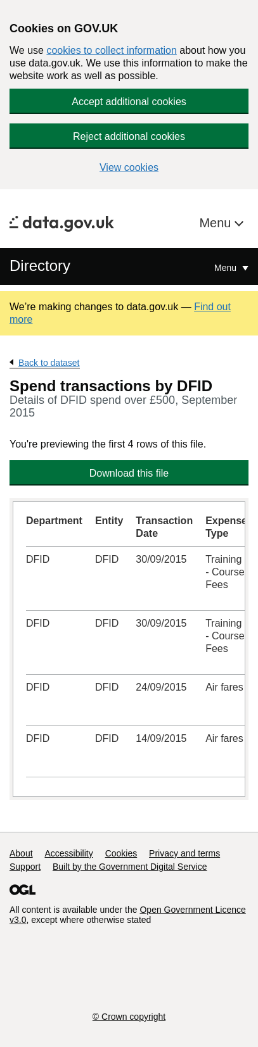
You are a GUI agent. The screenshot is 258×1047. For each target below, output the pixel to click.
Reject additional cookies (129, 136)
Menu (217, 223)
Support (25, 867)
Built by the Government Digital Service (130, 867)
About (21, 853)
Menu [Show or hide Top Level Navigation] (226, 268)
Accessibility (68, 853)
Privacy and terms (184, 853)
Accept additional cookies (129, 101)
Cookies (121, 853)
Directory (40, 265)
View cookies (129, 167)
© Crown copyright (129, 1017)
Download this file (129, 473)
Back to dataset (49, 363)
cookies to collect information (111, 50)
